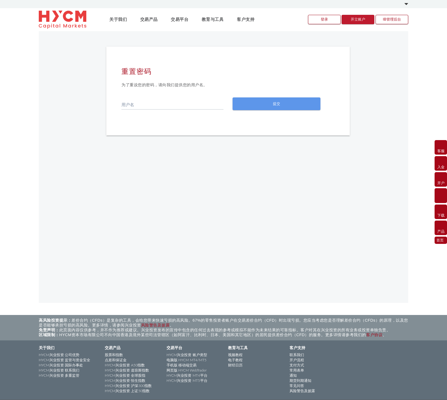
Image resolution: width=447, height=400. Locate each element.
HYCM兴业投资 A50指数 (125, 365)
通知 (293, 375)
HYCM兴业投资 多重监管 (59, 375)
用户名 (127, 104)
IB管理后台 (392, 19)
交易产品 (113, 347)
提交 (276, 104)
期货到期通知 (300, 380)
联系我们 (297, 354)
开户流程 (297, 360)
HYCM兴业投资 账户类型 (187, 354)
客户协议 (374, 335)
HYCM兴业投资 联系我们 (59, 370)
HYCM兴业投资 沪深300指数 (128, 385)
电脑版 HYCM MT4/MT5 (187, 360)
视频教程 (235, 354)
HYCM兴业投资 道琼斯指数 (127, 370)
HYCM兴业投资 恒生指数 (125, 380)
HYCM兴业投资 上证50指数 (127, 391)
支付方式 (297, 365)
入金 (440, 163)
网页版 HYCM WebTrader (187, 370)
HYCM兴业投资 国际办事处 (61, 365)
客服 (440, 147)
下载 (440, 211)
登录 (324, 19)
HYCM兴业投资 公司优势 (59, 354)
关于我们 (47, 347)
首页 (440, 240)
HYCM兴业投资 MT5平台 (187, 380)
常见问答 (297, 385)
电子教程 (235, 360)
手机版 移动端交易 (182, 365)
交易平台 (174, 347)
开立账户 (358, 19)
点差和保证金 (116, 360)
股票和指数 (114, 354)
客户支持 (297, 347)
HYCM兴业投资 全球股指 (125, 375)
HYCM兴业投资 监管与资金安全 (64, 360)
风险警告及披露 (155, 325)
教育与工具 (238, 347)
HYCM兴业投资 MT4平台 (187, 375)
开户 (440, 179)
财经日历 (235, 365)
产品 (440, 227)
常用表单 (297, 370)
